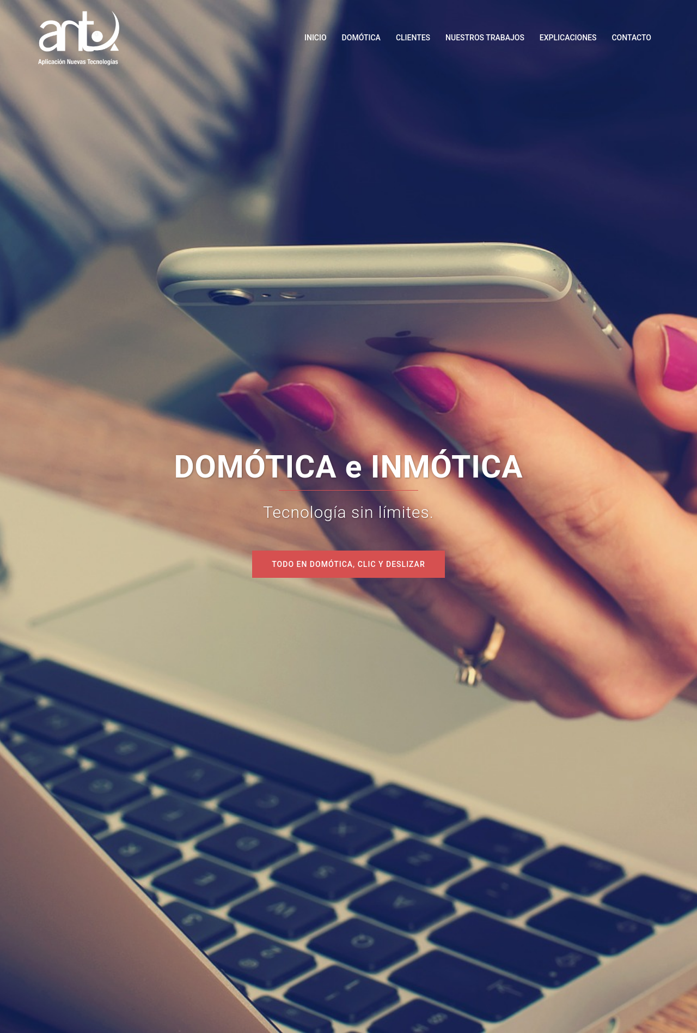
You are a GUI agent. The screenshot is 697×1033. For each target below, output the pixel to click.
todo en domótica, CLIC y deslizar (348, 564)
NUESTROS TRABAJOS (484, 37)
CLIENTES (413, 37)
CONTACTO (631, 37)
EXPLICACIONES (568, 37)
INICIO (315, 37)
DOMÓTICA (361, 37)
